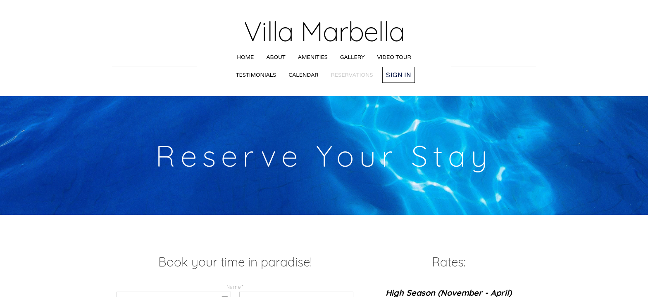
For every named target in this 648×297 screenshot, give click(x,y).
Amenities (313, 57)
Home (245, 57)
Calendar (303, 74)
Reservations (352, 74)
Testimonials (256, 74)
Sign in (398, 75)
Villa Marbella (324, 31)
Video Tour (394, 57)
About (275, 57)
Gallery (352, 57)
